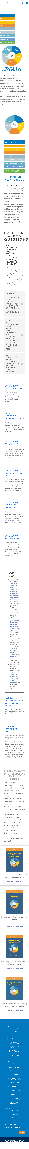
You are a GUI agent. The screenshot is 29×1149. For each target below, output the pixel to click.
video (18, 516)
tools (12, 709)
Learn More (10, 882)
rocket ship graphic (11, 427)
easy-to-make (13, 393)
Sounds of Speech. (10, 520)
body (8, 553)
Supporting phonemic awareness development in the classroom (15, 677)
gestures (15, 549)
